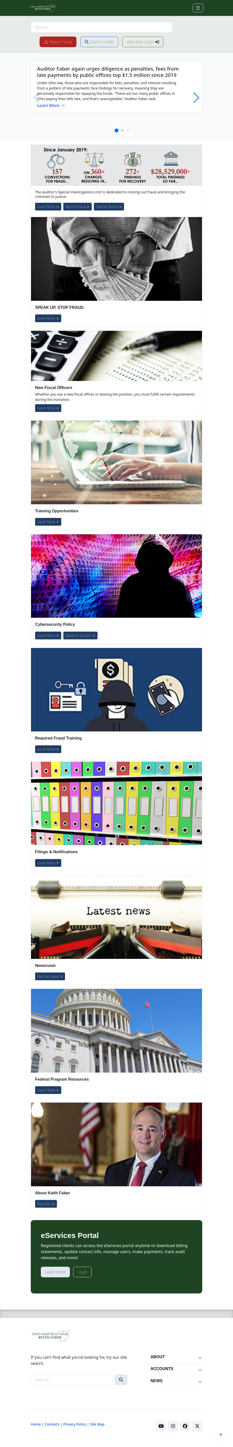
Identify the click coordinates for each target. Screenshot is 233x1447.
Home (36, 1424)
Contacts (52, 1424)
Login (82, 1272)
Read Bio (46, 1203)
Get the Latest (50, 976)
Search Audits (99, 42)
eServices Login (143, 42)
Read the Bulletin (80, 635)
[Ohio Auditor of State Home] (43, 8)
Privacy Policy (74, 1424)
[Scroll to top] (221, 1435)
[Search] (121, 1379)
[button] (117, 130)
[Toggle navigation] (198, 8)
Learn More (51, 105)
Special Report (109, 206)
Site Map (97, 1424)
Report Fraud (58, 42)
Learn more (55, 1272)
